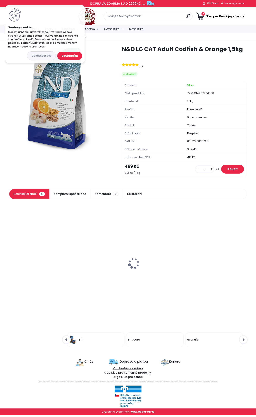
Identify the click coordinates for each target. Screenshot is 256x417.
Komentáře (106, 195)
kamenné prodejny (137, 374)
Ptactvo (89, 29)
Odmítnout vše (41, 55)
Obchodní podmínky (128, 370)
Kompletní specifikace (70, 195)
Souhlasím (70, 56)
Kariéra (174, 363)
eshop (138, 379)
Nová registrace (234, 3)
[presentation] (11, 256)
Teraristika (136, 29)
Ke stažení (134, 195)
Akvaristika (111, 29)
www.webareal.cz (142, 413)
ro (121, 374)
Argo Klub (111, 374)
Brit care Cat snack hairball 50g (34, 269)
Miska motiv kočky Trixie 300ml (213, 264)
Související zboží (29, 195)
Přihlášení (212, 3)
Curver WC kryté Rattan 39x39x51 (95, 262)
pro (130, 379)
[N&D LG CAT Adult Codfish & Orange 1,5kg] (59, 98)
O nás (88, 363)
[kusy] (202, 170)
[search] (163, 17)
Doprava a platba (133, 363)
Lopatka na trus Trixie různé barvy (155, 265)
